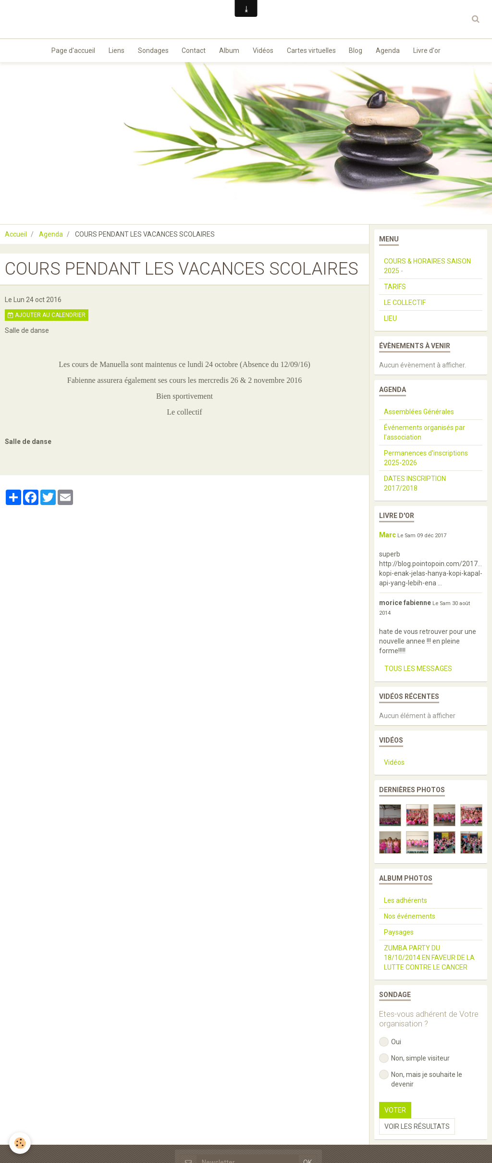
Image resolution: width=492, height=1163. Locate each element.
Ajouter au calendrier (47, 317)
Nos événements (409, 919)
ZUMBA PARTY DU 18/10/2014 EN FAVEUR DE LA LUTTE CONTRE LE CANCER (429, 960)
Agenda (392, 51)
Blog (358, 51)
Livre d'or (431, 51)
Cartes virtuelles (312, 51)
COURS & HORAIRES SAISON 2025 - (427, 268)
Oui (390, 1044)
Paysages (399, 934)
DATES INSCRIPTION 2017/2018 (415, 485)
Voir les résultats (417, 1129)
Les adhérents (405, 903)
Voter (395, 1112)
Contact (192, 51)
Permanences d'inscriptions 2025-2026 (426, 460)
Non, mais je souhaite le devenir (420, 1081)
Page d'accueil (68, 51)
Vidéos (263, 51)
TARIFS (395, 289)
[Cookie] (20, 1143)
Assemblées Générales (419, 414)
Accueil (16, 236)
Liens (113, 51)
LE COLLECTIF (405, 305)
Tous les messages (418, 671)
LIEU (390, 321)
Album (229, 51)
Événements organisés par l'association (424, 434)
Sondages (150, 51)
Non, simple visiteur (414, 1060)
